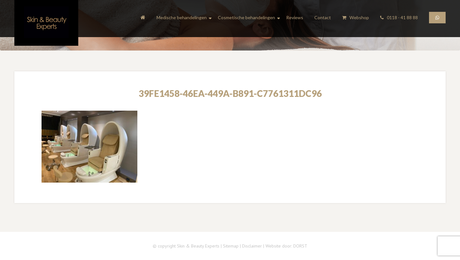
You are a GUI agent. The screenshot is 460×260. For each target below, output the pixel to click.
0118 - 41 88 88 (399, 17)
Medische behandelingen (182, 17)
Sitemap (231, 246)
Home (143, 18)
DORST (300, 246)
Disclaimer (252, 246)
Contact (322, 17)
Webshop (355, 17)
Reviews (294, 17)
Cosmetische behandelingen (246, 17)
